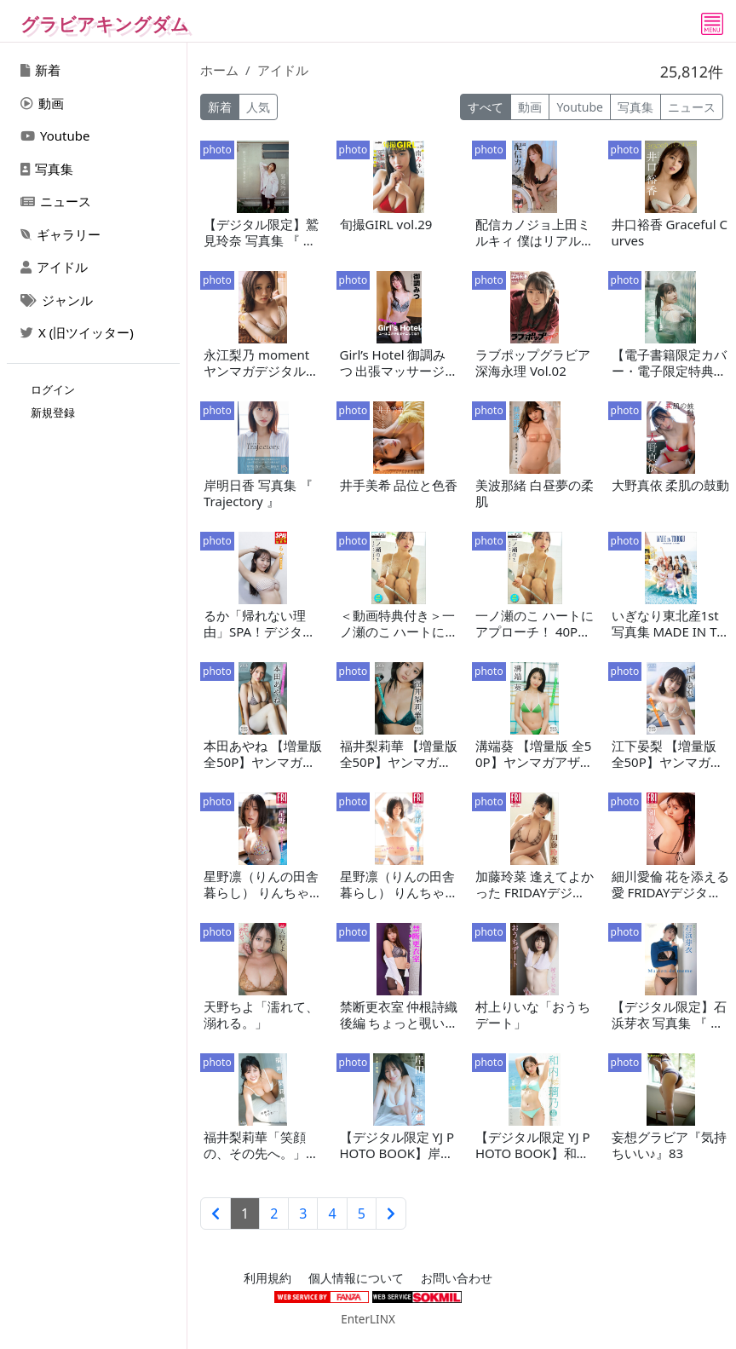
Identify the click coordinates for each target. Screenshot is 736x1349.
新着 (40, 69)
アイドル (54, 266)
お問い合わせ (456, 1278)
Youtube (54, 135)
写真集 (46, 168)
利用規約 (267, 1278)
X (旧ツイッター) (77, 332)
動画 (42, 103)
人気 (258, 107)
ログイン (53, 389)
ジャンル (56, 299)
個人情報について (356, 1278)
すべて (485, 107)
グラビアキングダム (104, 24)
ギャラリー (60, 234)
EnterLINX (368, 1319)
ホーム (219, 69)
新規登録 (53, 412)
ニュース (55, 201)
